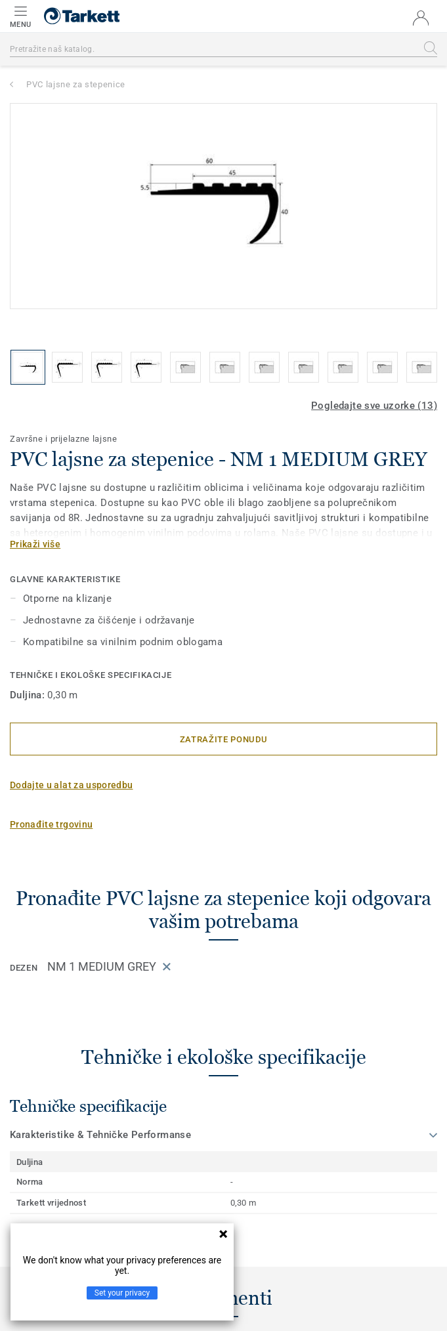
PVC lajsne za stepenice (75, 84)
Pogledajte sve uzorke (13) (374, 406)
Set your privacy (122, 1293)
